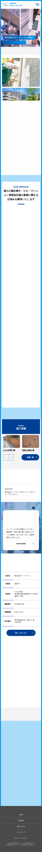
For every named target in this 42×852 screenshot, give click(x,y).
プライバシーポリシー (21, 838)
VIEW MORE (21, 544)
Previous (5, 457)
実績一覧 (30, 457)
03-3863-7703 (19, 604)
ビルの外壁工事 (9, 450)
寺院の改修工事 (28, 450)
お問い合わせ (21, 826)
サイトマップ (21, 832)
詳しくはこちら (21, 633)
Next (11, 457)
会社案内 (21, 820)
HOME (21, 814)
